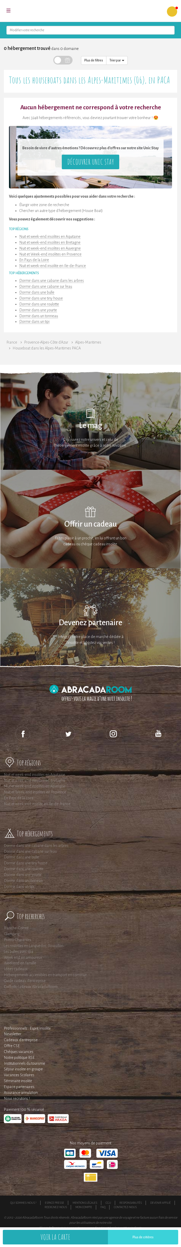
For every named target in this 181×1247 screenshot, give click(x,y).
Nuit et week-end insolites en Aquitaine (50, 237)
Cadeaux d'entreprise (21, 1040)
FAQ (102, 1207)
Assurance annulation (21, 1093)
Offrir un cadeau (90, 524)
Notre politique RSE (19, 1058)
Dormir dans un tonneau (38, 316)
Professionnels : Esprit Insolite (27, 1028)
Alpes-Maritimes (88, 342)
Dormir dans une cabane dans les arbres (51, 281)
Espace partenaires (19, 1087)
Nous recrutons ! (17, 1098)
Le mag (90, 425)
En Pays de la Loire (34, 260)
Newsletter (12, 1034)
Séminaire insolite (18, 1081)
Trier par (116, 60)
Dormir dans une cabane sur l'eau (45, 286)
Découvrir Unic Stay (90, 161)
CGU (108, 1202)
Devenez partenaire (90, 623)
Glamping (11, 934)
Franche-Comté (16, 928)
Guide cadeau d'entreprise (25, 981)
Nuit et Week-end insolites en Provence (50, 254)
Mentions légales (85, 1202)
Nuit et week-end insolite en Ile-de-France (52, 266)
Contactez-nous (125, 1207)
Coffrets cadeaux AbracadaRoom (30, 987)
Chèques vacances (18, 1052)
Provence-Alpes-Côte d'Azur (46, 342)
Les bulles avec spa (18, 952)
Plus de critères (143, 1237)
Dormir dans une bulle (36, 292)
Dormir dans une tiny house (41, 298)
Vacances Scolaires (19, 1075)
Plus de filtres (93, 60)
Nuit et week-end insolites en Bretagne (50, 242)
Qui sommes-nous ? (23, 1202)
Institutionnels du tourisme (24, 1063)
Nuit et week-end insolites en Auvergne (50, 248)
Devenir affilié (160, 1202)
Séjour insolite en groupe (23, 1069)
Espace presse (54, 1202)
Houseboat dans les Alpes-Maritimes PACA (47, 348)
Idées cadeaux (16, 969)
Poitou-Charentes (17, 940)
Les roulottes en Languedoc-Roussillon (33, 946)
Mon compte (83, 1207)
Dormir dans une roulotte (39, 304)
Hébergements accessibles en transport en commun (45, 975)
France (11, 342)
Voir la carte (55, 1237)
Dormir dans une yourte (38, 310)
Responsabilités (130, 1202)
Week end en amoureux (23, 957)
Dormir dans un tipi (34, 321)
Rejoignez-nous (56, 1207)
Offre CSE (12, 1046)
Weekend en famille (20, 963)
